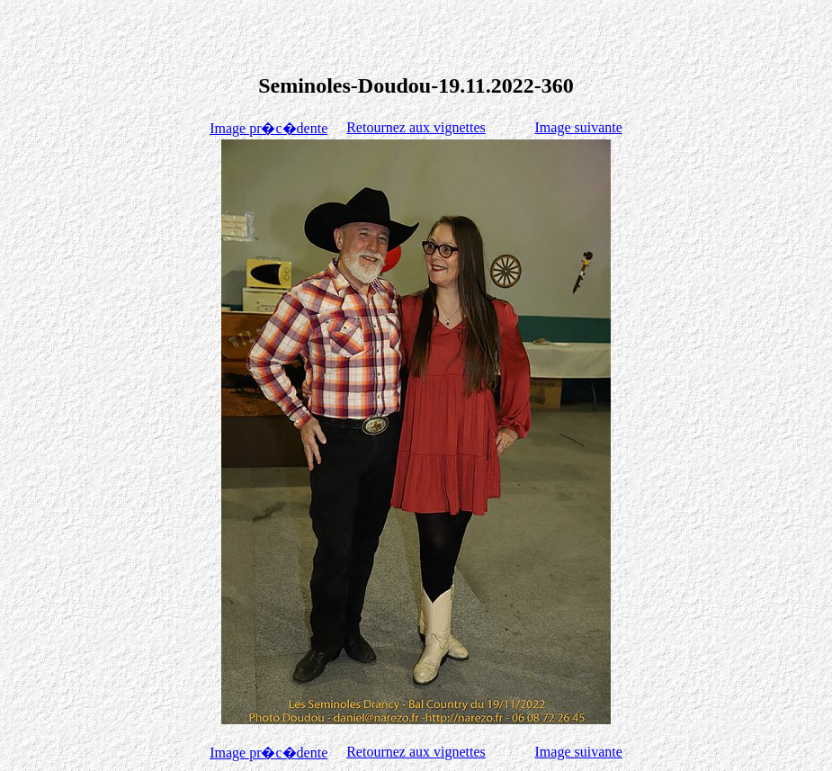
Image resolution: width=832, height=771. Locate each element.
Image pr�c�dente (268, 128)
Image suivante (578, 127)
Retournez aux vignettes (416, 127)
